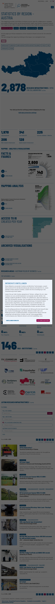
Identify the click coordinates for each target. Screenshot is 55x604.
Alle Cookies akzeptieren (43, 320)
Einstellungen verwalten (12, 320)
